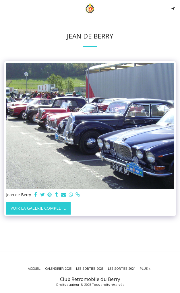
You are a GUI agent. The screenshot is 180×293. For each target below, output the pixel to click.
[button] (6, 8)
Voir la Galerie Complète (38, 208)
